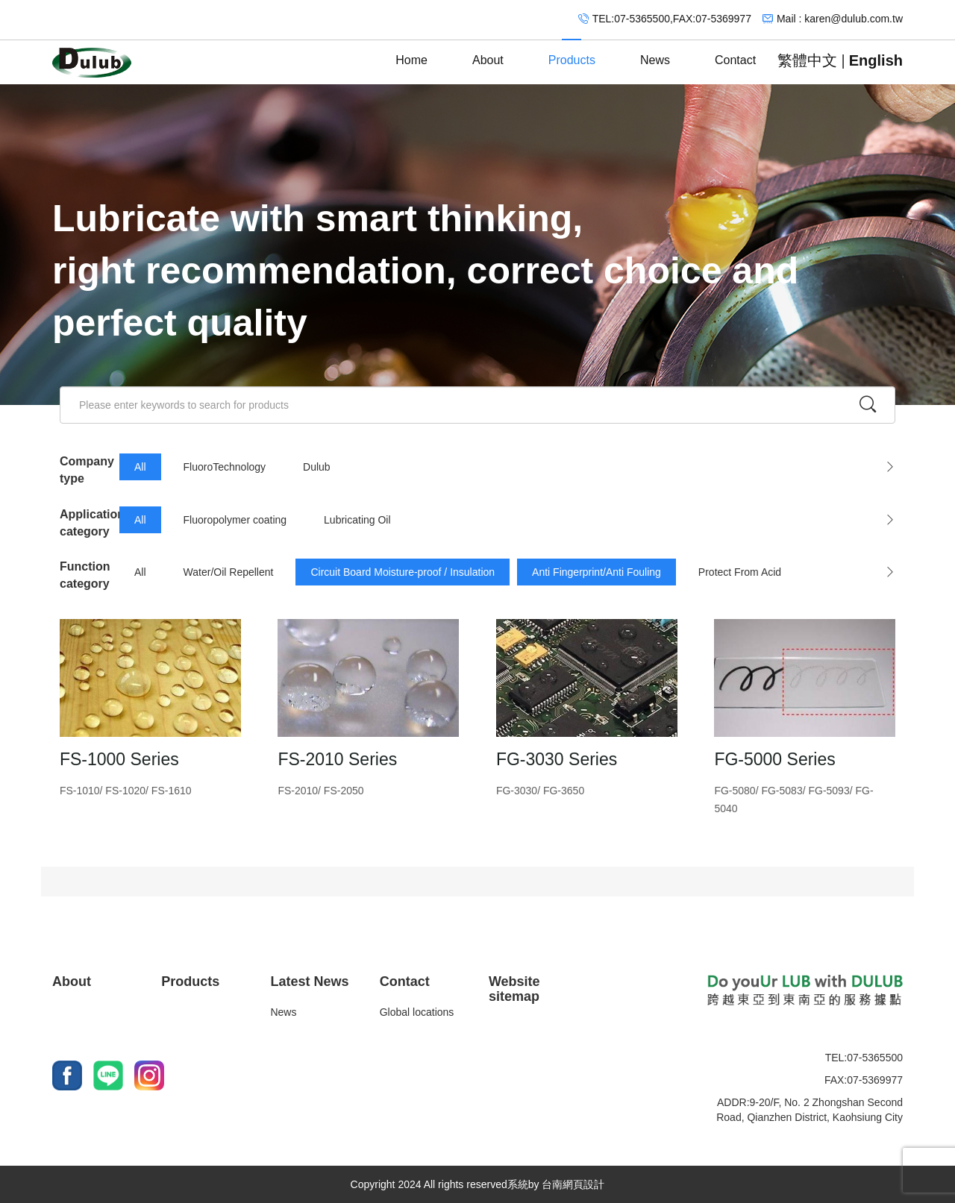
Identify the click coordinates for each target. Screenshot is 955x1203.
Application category (89, 523)
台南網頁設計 (573, 1184)
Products (571, 53)
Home (411, 53)
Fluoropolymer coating (235, 520)
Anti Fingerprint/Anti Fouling (596, 572)
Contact (735, 53)
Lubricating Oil (357, 520)
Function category (85, 575)
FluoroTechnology (225, 467)
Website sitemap (514, 989)
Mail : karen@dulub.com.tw (840, 19)
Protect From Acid (739, 572)
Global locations (417, 1012)
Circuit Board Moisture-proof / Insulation (402, 572)
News (655, 53)
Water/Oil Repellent (229, 572)
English (876, 60)
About (488, 53)
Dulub (317, 467)
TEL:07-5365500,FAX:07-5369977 (671, 19)
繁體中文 (807, 60)
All (140, 467)
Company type (87, 470)
